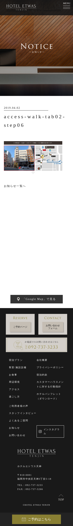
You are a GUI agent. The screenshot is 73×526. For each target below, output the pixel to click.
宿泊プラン (16, 360)
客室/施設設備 (17, 367)
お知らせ (14, 428)
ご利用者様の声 (18, 406)
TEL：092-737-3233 (30, 485)
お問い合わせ (17, 435)
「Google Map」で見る (36, 299)
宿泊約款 (42, 374)
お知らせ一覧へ (15, 186)
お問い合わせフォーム (53, 327)
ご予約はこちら (36, 519)
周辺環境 (14, 382)
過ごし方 (14, 396)
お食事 (13, 374)
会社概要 (42, 360)
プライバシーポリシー (50, 367)
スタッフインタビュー (22, 413)
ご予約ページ (20, 327)
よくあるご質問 (18, 420)
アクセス (14, 389)
